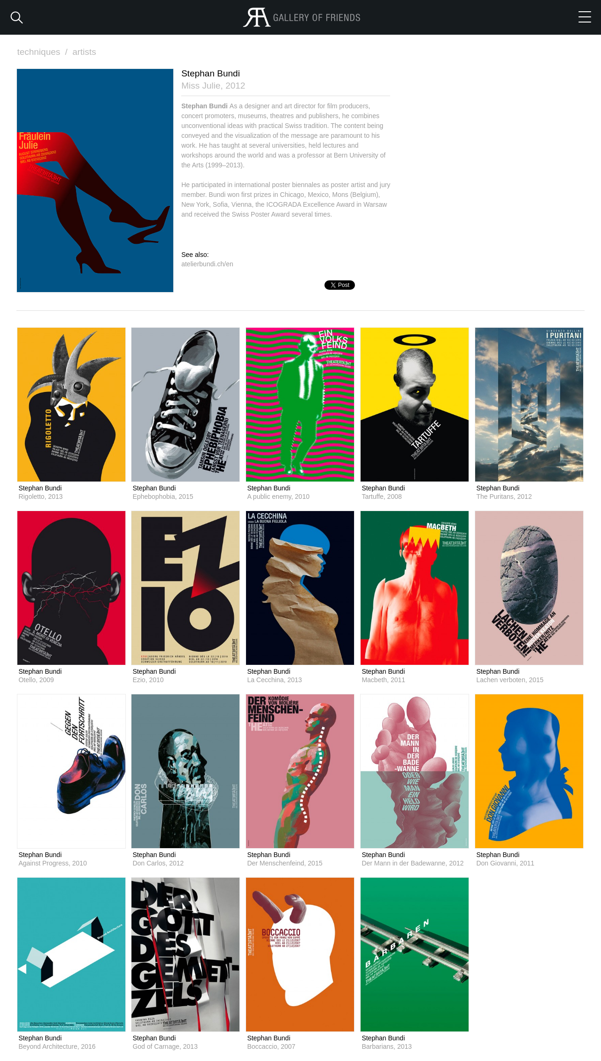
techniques (43, 52)
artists (84, 52)
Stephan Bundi (40, 488)
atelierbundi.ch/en (207, 264)
